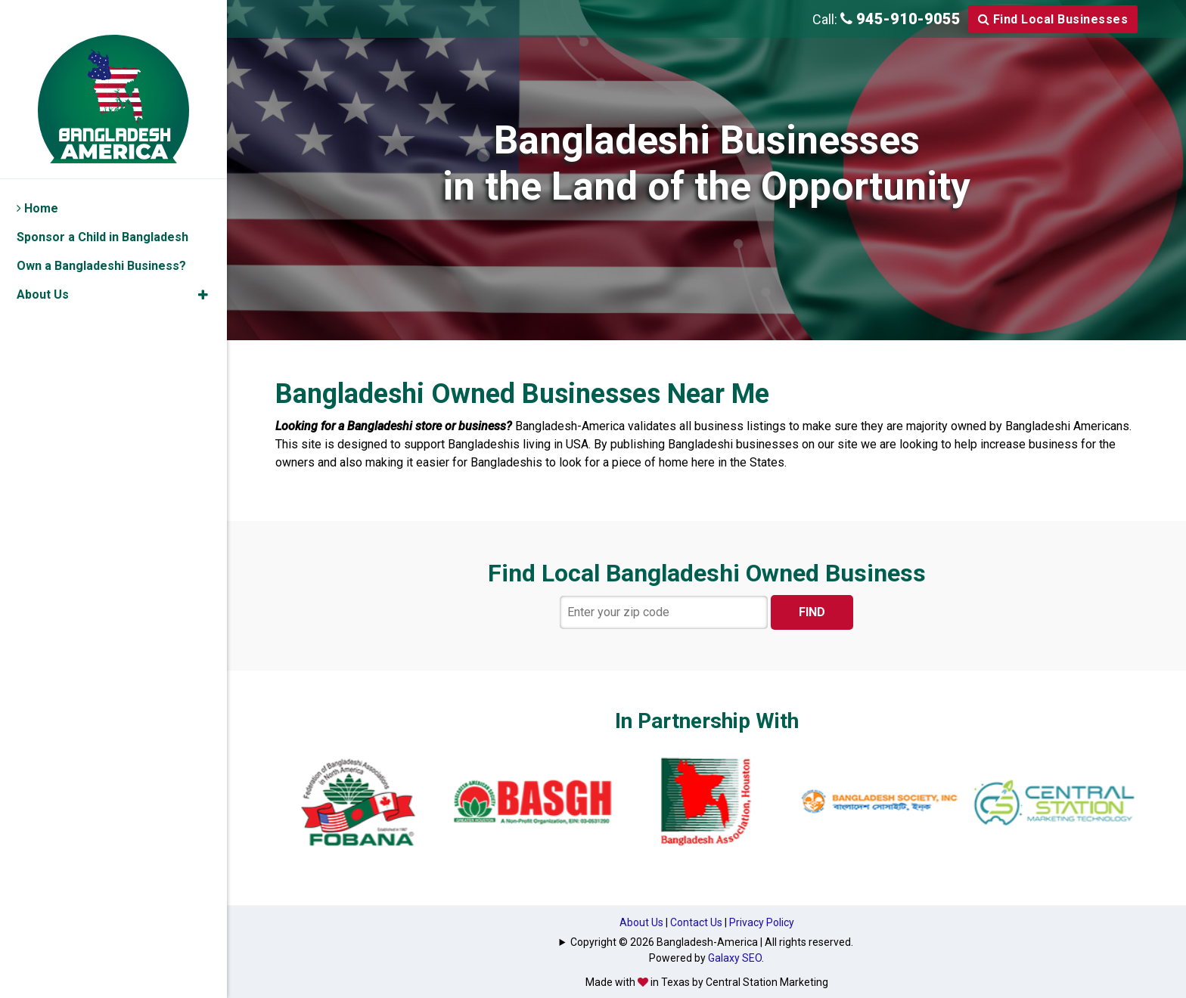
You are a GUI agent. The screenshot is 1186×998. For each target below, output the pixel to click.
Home (37, 184)
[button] (203, 270)
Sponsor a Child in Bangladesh (102, 213)
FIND (812, 612)
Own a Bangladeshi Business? (101, 241)
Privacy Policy (761, 922)
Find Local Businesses (1053, 19)
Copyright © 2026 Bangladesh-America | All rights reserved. (711, 942)
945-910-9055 (900, 19)
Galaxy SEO (735, 958)
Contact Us (696, 922)
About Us (641, 922)
